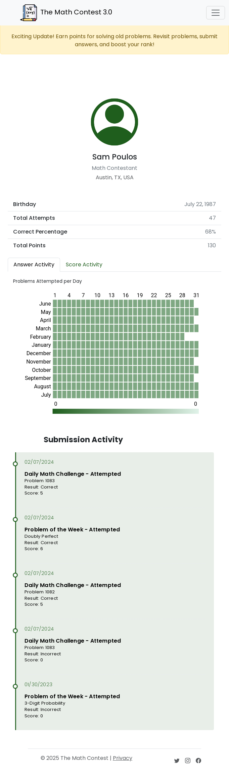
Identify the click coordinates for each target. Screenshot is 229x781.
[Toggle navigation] (215, 12)
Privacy (122, 758)
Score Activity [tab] (84, 264)
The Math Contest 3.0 (66, 12)
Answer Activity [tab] (33, 264)
